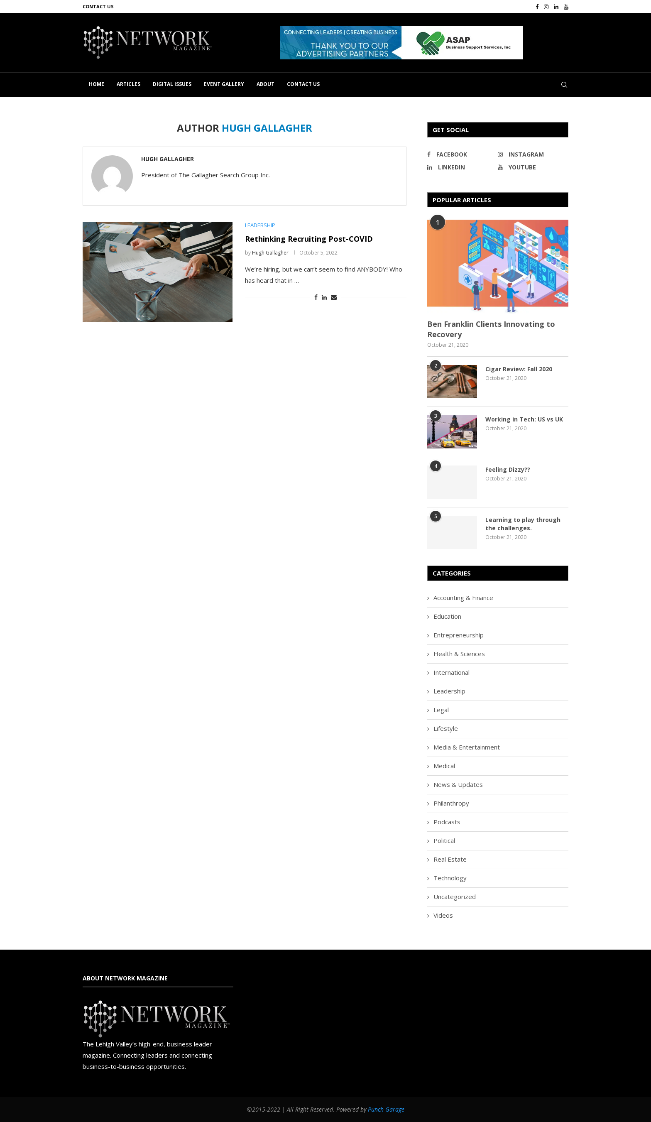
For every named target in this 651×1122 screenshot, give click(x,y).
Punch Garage (386, 1109)
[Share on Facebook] (316, 297)
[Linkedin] (556, 6)
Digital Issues (172, 84)
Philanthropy (451, 803)
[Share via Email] (334, 297)
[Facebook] (537, 6)
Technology (450, 878)
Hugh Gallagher (167, 159)
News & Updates (458, 784)
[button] (401, 42)
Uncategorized (454, 896)
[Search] (564, 85)
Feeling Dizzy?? (507, 469)
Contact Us (98, 6)
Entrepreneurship (458, 635)
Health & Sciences (459, 653)
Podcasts (446, 822)
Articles (128, 84)
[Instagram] (546, 6)
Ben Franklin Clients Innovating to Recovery (491, 329)
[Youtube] (566, 6)
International (451, 672)
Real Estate (450, 859)
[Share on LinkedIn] (324, 297)
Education (447, 616)
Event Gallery (224, 84)
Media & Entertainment (466, 747)
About (265, 84)
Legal (441, 710)
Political (444, 840)
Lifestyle (445, 728)
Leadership (449, 691)
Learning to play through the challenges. (522, 524)
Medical (444, 766)
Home (96, 84)
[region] (424, 42)
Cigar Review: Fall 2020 (518, 369)
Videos (443, 915)
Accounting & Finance (463, 597)
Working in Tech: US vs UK (524, 419)
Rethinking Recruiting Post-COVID (309, 239)
